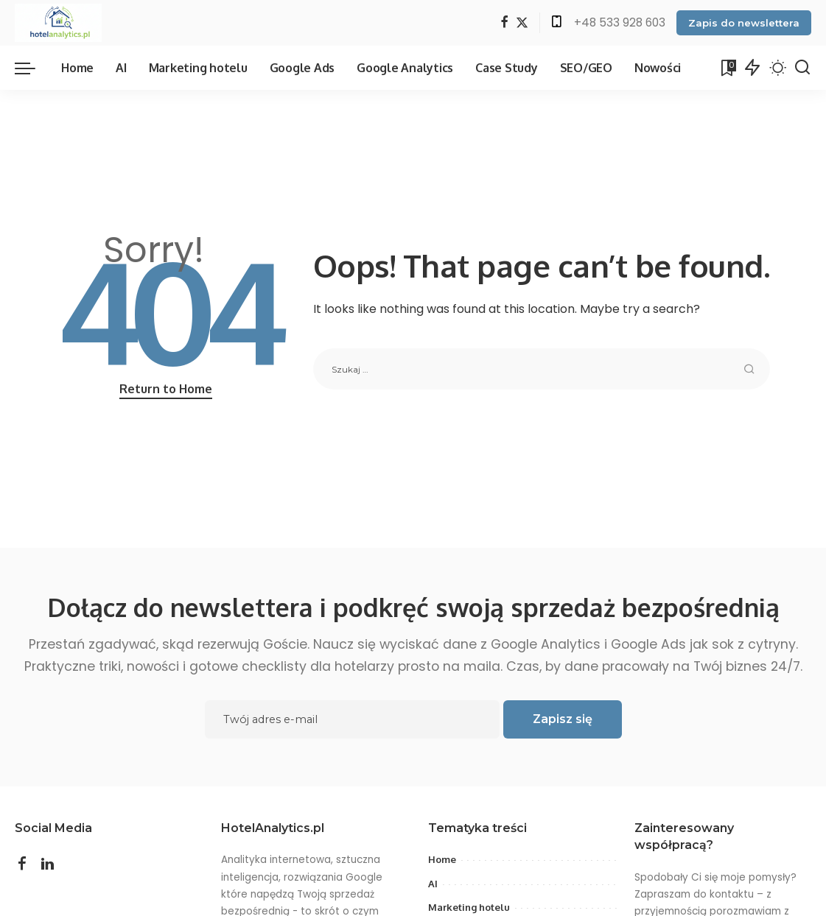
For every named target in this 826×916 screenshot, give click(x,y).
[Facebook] (504, 23)
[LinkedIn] (48, 864)
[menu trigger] (32, 68)
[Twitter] (522, 23)
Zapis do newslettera (743, 23)
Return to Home (165, 388)
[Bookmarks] (727, 68)
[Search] (802, 68)
